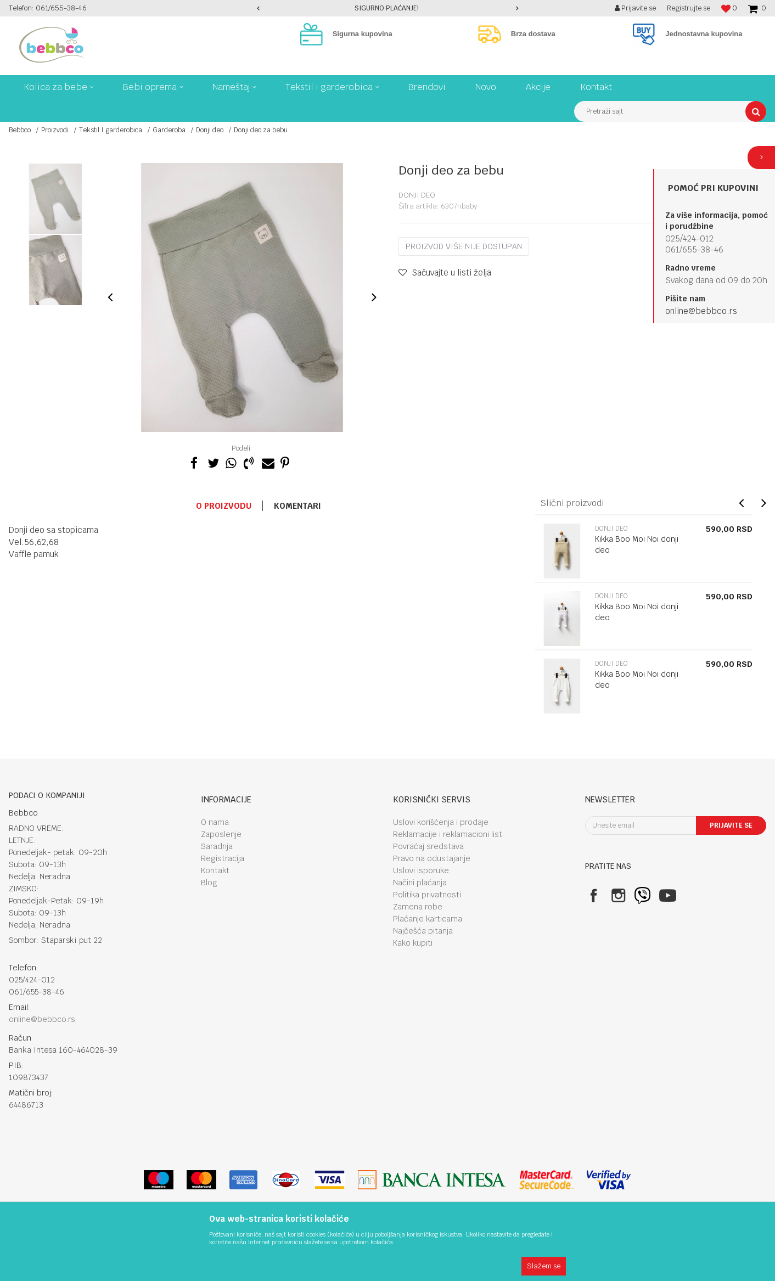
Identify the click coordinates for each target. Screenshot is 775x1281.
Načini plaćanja (420, 882)
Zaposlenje (221, 834)
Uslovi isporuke (421, 870)
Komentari (297, 506)
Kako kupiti (413, 943)
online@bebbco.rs (701, 311)
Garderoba (169, 130)
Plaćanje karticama (427, 918)
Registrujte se (688, 8)
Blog (209, 882)
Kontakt (215, 870)
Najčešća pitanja (423, 930)
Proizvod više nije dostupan (464, 246)
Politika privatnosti (427, 894)
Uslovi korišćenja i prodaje (440, 822)
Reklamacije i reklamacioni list (447, 834)
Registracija (222, 858)
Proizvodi (55, 130)
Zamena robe (417, 906)
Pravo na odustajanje (431, 858)
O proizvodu (223, 506)
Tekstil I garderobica (110, 130)
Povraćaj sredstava (428, 846)
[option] (387, 8)
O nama (215, 822)
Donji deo (209, 130)
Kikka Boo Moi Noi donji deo (636, 544)
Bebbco (20, 130)
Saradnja (217, 846)
